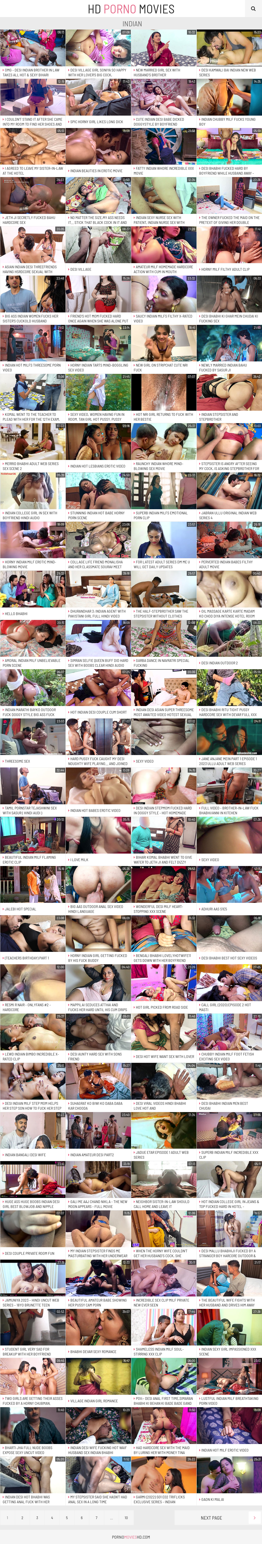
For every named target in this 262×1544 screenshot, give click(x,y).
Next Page (231, 1518)
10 (126, 1517)
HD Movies (131, 8)
